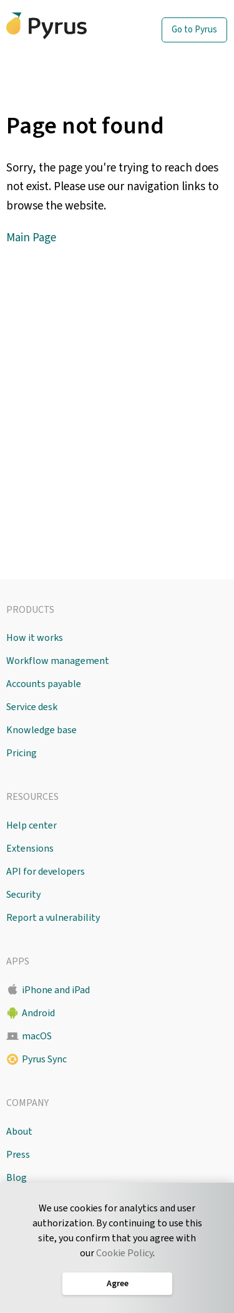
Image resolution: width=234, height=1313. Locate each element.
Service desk (31, 707)
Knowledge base (41, 730)
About (19, 1131)
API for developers (45, 871)
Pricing (21, 753)
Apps (17, 961)
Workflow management (57, 661)
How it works (34, 638)
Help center (31, 825)
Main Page (31, 237)
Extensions (30, 848)
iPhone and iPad (56, 990)
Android (38, 1013)
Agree (117, 1283)
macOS (37, 1036)
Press (18, 1155)
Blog (16, 1178)
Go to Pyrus (194, 29)
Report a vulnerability (53, 918)
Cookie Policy (124, 1253)
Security (23, 895)
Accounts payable (43, 684)
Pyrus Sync (44, 1059)
